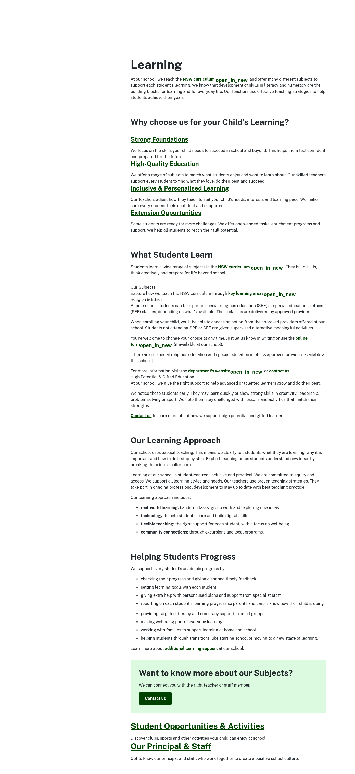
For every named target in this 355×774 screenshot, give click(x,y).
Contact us (141, 415)
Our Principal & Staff (171, 746)
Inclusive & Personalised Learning (180, 188)
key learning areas (262, 293)
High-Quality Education (165, 163)
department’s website (225, 371)
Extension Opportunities (166, 212)
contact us (279, 371)
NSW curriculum (215, 79)
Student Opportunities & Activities (197, 726)
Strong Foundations (159, 139)
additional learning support (191, 648)
